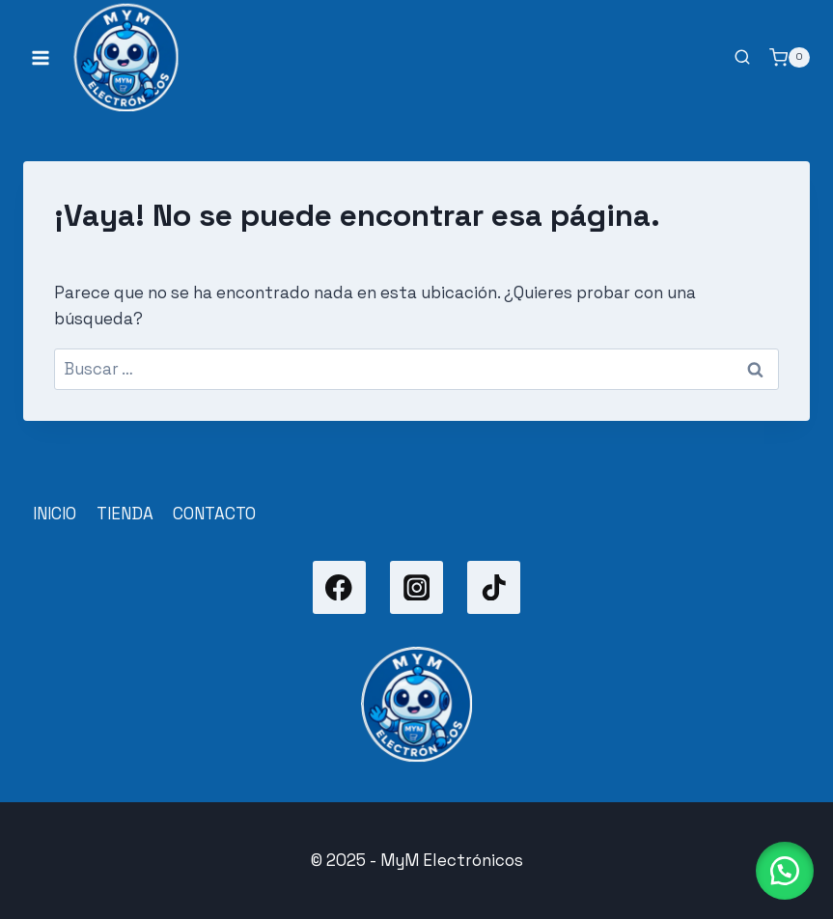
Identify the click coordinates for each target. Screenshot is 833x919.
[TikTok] (493, 587)
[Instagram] (416, 587)
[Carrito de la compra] (789, 58)
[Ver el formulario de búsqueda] (742, 58)
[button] (785, 871)
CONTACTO (214, 513)
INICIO (54, 513)
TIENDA (125, 513)
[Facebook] (339, 587)
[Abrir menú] (41, 57)
